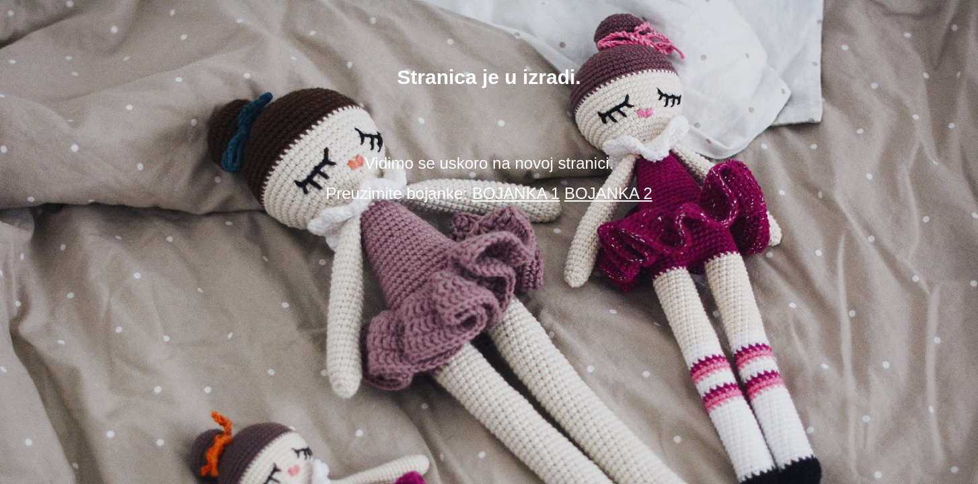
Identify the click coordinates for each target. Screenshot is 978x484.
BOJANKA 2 (608, 193)
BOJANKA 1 (516, 193)
